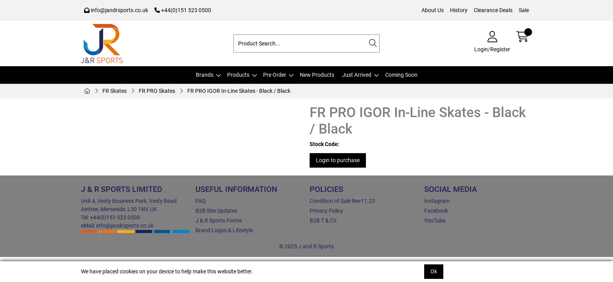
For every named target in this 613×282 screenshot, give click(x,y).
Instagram (437, 201)
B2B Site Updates (216, 211)
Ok (433, 271)
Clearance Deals (493, 10)
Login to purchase (338, 160)
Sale (524, 10)
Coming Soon (401, 75)
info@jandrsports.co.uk (116, 10)
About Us (432, 10)
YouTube (434, 220)
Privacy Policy (326, 211)
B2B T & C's (323, 220)
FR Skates (114, 91)
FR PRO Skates (157, 91)
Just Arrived (356, 75)
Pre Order (274, 75)
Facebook (436, 211)
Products (238, 75)
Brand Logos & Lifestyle (224, 230)
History (459, 10)
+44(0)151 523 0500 (182, 10)
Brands (204, 75)
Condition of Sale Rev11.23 (342, 201)
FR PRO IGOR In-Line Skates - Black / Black (238, 91)
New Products (317, 75)
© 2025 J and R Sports (306, 246)
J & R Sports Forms (218, 220)
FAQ (200, 201)
